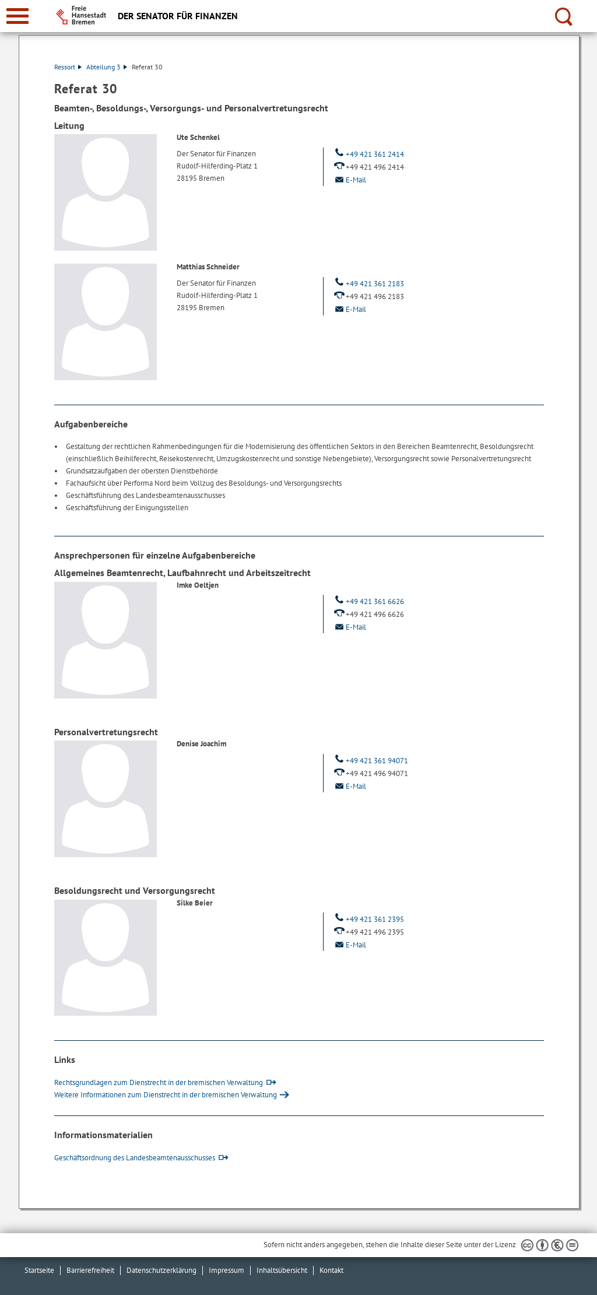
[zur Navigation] (17, 16)
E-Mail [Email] (349, 180)
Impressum (226, 1270)
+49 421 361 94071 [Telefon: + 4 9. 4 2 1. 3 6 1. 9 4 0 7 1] (370, 761)
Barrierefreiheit (90, 1270)
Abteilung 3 (106, 66)
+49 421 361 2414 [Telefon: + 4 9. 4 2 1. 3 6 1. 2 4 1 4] (368, 154)
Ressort (68, 66)
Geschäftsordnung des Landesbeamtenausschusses (134, 1158)
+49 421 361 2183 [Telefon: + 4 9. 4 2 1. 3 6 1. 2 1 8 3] (368, 284)
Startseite (39, 1270)
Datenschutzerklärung (161, 1270)
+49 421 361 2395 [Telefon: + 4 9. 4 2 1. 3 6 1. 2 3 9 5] (368, 919)
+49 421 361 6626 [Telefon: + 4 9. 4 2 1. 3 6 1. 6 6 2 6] (368, 601)
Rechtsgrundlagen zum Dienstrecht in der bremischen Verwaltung (158, 1082)
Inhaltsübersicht (282, 1270)
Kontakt (331, 1270)
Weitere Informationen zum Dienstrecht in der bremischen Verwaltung (165, 1095)
